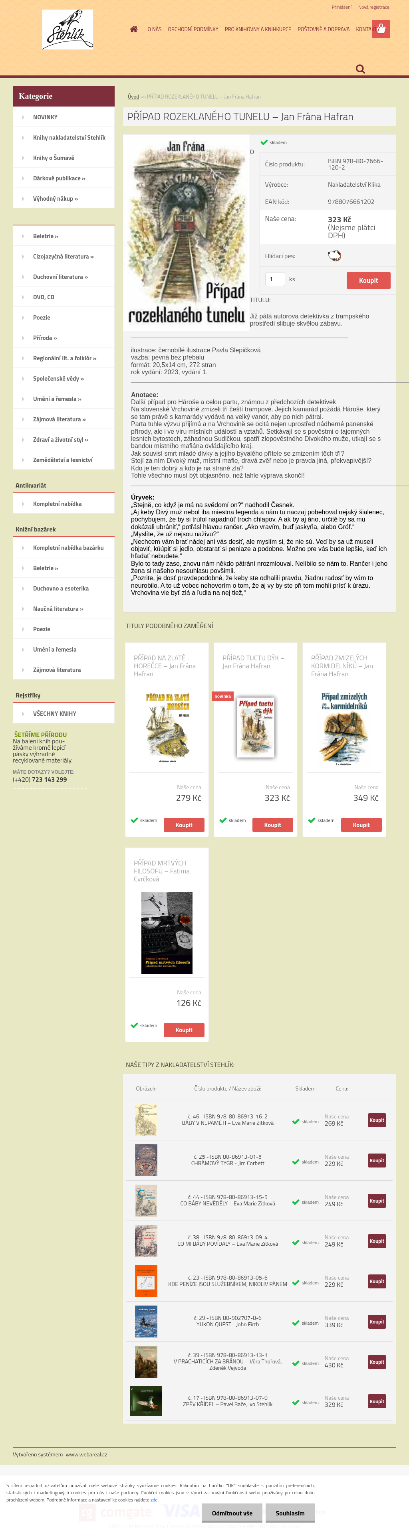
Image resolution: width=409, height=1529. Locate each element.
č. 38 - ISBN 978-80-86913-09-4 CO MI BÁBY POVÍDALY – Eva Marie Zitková (227, 1240)
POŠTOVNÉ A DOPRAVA (323, 29)
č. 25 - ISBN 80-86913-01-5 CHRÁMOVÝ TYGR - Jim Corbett (227, 1159)
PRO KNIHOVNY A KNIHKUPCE (258, 29)
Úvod (133, 97)
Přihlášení (341, 7)
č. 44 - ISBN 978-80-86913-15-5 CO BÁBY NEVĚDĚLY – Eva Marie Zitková (228, 1200)
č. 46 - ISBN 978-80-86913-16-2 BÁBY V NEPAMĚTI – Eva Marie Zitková (228, 1119)
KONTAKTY (368, 29)
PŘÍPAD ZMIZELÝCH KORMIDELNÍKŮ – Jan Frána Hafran (342, 666)
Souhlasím (290, 1513)
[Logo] (68, 29)
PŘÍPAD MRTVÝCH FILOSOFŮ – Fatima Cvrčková (162, 871)
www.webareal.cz (86, 1454)
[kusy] (275, 279)
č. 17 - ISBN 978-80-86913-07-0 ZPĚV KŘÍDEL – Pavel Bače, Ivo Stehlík (227, 1400)
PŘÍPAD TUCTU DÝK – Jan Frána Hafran (253, 662)
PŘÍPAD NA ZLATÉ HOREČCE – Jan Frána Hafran (165, 666)
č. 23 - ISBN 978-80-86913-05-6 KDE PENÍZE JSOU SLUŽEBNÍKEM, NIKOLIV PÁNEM (227, 1280)
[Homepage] (132, 29)
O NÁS (155, 29)
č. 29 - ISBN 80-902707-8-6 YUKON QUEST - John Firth (228, 1321)
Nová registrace (373, 7)
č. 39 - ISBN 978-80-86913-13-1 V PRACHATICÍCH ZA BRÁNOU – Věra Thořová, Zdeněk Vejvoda (228, 1361)
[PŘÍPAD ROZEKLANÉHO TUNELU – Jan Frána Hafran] (186, 137)
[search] (360, 69)
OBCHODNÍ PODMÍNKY (193, 29)
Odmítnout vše (232, 1513)
